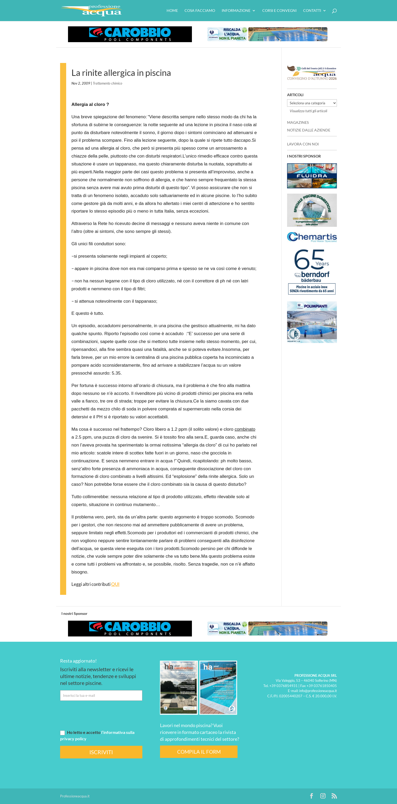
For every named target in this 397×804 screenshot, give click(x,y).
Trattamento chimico (107, 83)
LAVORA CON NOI (303, 144)
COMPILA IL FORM (199, 752)
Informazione (236, 11)
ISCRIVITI (101, 752)
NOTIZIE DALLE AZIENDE (308, 130)
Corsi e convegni (279, 11)
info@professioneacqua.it (318, 691)
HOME (172, 11)
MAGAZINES (298, 122)
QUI (115, 584)
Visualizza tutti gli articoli (308, 111)
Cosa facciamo (200, 11)
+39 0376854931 (283, 686)
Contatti (312, 11)
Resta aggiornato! (78, 661)
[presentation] (100, 715)
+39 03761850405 (322, 686)
